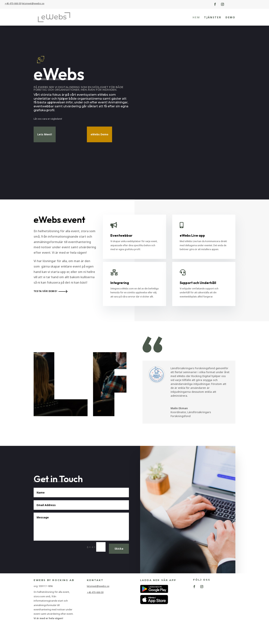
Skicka (119, 548)
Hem (196, 17)
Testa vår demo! (45, 291)
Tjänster (212, 17)
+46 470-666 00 (13, 3)
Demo (230, 17)
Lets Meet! (44, 134)
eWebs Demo (99, 134)
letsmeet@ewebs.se (98, 586)
